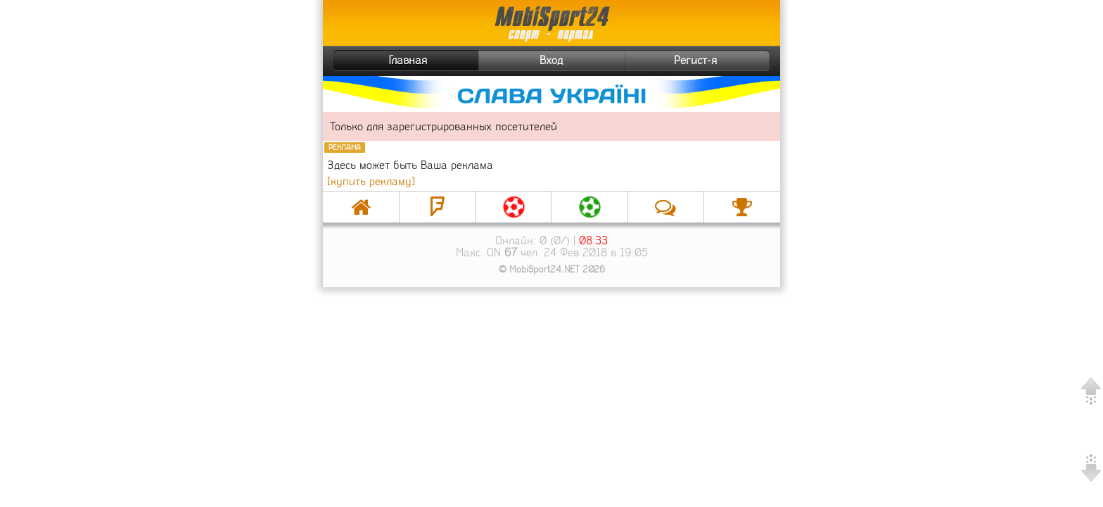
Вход (551, 60)
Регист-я (720, 60)
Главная (382, 60)
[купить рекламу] (371, 181)
